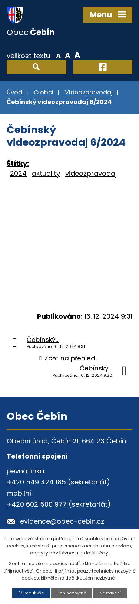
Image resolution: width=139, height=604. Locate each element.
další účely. (96, 553)
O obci (43, 92)
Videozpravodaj (88, 92)
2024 (18, 173)
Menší (58, 55)
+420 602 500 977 (37, 504)
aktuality (46, 173)
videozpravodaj (91, 173)
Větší (77, 55)
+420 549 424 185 (36, 482)
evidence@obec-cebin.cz (62, 521)
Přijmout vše (31, 593)
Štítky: (18, 163)
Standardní (68, 55)
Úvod (14, 92)
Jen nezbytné (71, 593)
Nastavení (110, 593)
